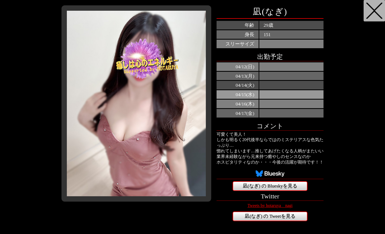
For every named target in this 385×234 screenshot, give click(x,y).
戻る (374, 10)
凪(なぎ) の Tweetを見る (270, 216)
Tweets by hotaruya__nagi (270, 205)
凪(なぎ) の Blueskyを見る (270, 185)
